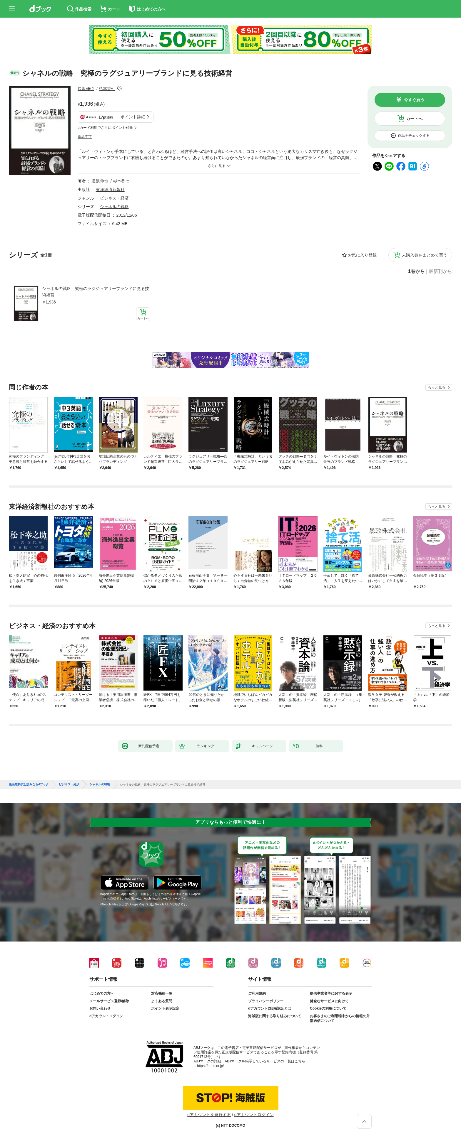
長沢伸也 (86, 88)
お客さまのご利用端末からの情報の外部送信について (340, 1018)
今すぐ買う (414, 99)
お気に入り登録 (362, 255)
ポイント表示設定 (165, 1008)
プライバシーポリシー (265, 1001)
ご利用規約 (257, 993)
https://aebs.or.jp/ (210, 1066)
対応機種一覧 (161, 993)
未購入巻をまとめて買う (424, 255)
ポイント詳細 (133, 116)
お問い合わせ (100, 1008)
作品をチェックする (414, 136)
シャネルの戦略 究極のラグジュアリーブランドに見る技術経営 (95, 291)
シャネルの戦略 (114, 206)
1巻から (416, 271)
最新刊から (440, 271)
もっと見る (436, 387)
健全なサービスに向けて (329, 1001)
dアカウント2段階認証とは (269, 1008)
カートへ (414, 118)
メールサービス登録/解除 (109, 1001)
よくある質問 (161, 1001)
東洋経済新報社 (110, 189)
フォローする (119, 89)
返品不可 (85, 137)
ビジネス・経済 (114, 198)
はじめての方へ (101, 993)
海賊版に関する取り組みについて (274, 1016)
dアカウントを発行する (209, 1114)
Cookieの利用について (328, 1008)
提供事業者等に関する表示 (331, 993)
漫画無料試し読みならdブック (29, 784)
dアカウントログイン (106, 1016)
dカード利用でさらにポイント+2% (105, 128)
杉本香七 (107, 88)
